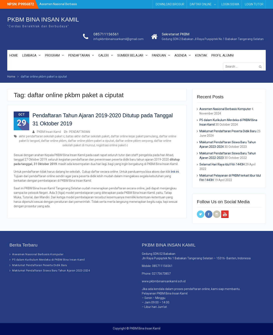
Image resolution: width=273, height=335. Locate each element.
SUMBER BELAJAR (130, 55)
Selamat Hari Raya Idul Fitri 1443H (222, 164)
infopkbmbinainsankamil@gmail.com (118, 39)
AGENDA (180, 55)
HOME (13, 55)
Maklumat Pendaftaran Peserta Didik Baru (227, 131)
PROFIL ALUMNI (222, 55)
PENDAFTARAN (79, 55)
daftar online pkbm (54, 140)
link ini (175, 171)
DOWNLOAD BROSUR (170, 4)
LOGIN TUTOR (254, 4)
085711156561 (106, 34)
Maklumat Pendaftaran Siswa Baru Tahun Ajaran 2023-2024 (51, 270)
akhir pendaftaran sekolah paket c (42, 136)
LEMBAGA (29, 55)
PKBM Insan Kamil (49, 131)
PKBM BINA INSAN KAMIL (43, 19)
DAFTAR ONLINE (201, 4)
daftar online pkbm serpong (134, 140)
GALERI (103, 55)
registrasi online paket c (112, 145)
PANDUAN (159, 55)
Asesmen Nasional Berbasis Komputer (225, 109)
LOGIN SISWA (230, 4)
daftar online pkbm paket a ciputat (91, 140)
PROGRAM (52, 55)
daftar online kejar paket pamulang (134, 136)
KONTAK (201, 55)
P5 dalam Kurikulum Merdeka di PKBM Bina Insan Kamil (48, 259)
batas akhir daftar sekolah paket (87, 136)
